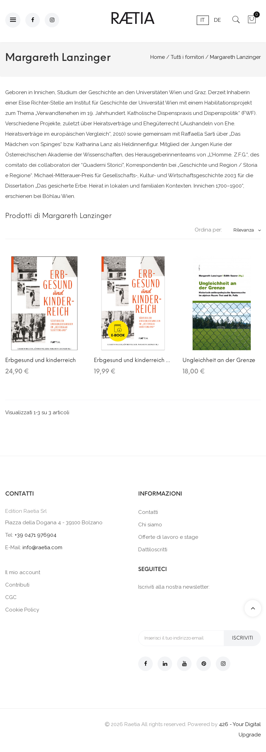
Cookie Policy (22, 610)
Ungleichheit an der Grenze (219, 360)
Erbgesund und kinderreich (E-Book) (133, 360)
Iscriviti (242, 638)
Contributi (17, 585)
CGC (11, 597)
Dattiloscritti (152, 549)
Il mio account (22, 572)
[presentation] (190, 609)
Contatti (148, 512)
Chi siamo (150, 525)
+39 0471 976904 (35, 535)
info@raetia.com (42, 547)
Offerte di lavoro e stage (168, 537)
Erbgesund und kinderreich (40, 360)
